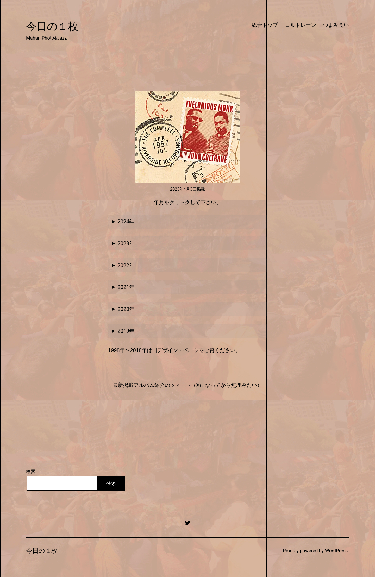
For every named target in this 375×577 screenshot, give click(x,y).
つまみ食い (336, 25)
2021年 (125, 287)
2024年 (125, 221)
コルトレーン (300, 25)
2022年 (125, 265)
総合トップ (265, 25)
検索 (30, 471)
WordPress (336, 550)
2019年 (125, 331)
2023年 (125, 243)
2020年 (125, 309)
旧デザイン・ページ (175, 350)
